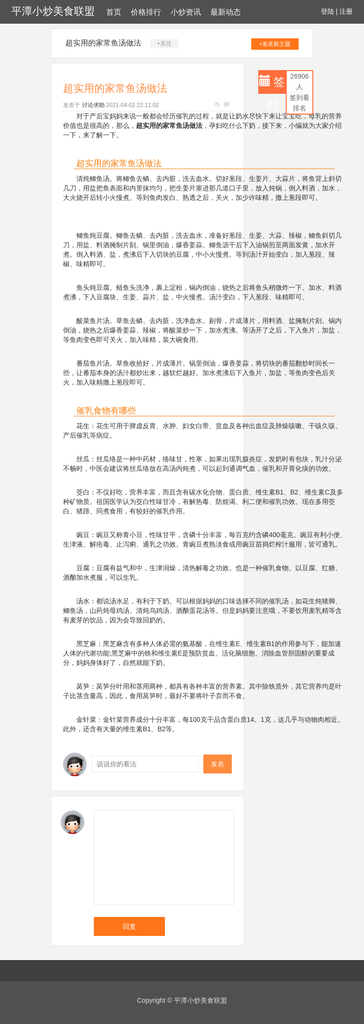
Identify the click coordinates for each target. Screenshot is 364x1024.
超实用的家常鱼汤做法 (103, 43)
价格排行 (146, 12)
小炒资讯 (186, 12)
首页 (113, 12)
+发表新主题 (275, 44)
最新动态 (225, 12)
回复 (129, 926)
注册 (346, 11)
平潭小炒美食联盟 (53, 11)
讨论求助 (93, 105)
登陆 (327, 11)
